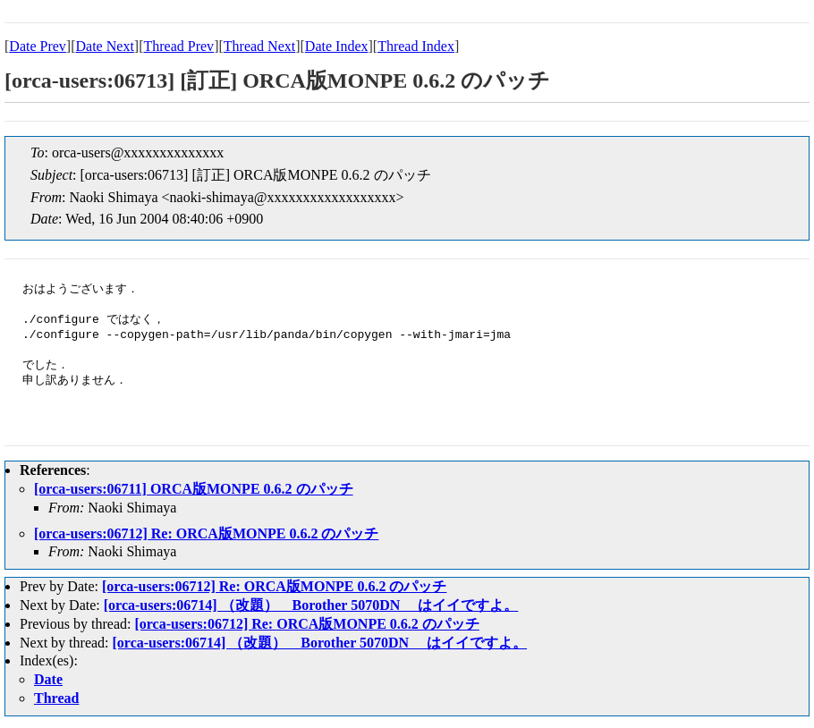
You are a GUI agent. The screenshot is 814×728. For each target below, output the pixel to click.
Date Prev (37, 46)
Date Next (105, 46)
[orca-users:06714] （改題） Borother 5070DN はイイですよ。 (311, 605)
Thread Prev (178, 46)
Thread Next (259, 46)
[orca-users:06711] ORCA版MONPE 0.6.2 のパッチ (193, 488)
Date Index (337, 46)
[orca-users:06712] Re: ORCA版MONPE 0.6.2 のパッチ (206, 533)
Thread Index (415, 46)
